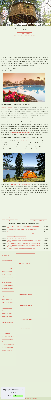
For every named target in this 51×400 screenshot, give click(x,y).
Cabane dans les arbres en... (7, 313)
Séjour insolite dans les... (7, 324)
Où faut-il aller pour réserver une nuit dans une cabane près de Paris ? (21, 248)
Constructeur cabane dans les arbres (24, 32)
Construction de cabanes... (7, 260)
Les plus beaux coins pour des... (8, 355)
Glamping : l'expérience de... (7, 274)
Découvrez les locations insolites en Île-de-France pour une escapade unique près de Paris (23, 227)
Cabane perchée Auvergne (24, 33)
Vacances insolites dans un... (7, 299)
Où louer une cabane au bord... (8, 310)
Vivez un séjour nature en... (7, 322)
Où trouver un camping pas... (7, 339)
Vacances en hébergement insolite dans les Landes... (24, 35)
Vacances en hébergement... (7, 271)
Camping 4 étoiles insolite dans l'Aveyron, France (17, 238)
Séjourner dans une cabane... (7, 302)
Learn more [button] (13, 392)
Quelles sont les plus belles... (7, 288)
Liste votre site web (5, 255)
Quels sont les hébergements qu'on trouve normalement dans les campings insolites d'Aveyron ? (24, 241)
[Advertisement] (24, 45)
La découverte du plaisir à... (7, 279)
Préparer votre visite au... (7, 352)
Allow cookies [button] (18, 395)
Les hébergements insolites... (7, 347)
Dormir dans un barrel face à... (8, 336)
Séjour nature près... (6, 341)
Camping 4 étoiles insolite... (7, 282)
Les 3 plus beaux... (5, 296)
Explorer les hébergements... (7, 277)
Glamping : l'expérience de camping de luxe (10, 220)
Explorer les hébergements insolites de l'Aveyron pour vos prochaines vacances (23, 233)
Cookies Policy (34, 398)
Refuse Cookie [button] (8, 395)
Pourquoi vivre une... (6, 330)
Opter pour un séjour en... (7, 308)
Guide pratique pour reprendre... (8, 344)
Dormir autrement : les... (6, 333)
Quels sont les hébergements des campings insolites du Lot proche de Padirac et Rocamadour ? (23, 246)
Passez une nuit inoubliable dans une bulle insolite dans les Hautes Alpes (38, 220)
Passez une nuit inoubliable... (7, 268)
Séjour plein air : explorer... (7, 350)
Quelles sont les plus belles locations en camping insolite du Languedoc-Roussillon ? (24, 243)
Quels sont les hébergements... (8, 285)
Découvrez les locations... (7, 266)
